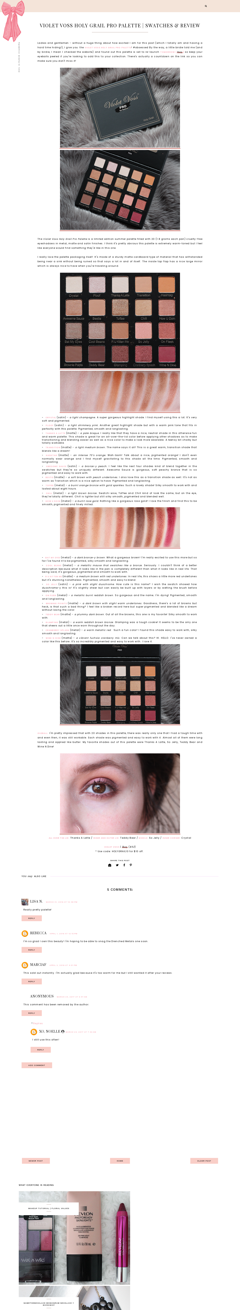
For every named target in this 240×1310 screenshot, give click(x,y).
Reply (32, 919)
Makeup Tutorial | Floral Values (48, 1209)
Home (120, 1161)
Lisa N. (36, 902)
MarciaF (38, 965)
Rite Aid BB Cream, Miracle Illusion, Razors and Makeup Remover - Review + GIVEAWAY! (150, 1257)
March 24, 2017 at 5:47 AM (72, 997)
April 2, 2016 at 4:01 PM (63, 966)
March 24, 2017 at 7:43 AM (81, 1032)
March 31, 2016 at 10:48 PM (61, 902)
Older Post (203, 1161)
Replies (38, 1023)
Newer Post (36, 1161)
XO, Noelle (49, 1032)
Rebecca (38, 934)
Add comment (37, 1066)
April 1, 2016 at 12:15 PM (63, 934)
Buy (125, 847)
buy (179, 52)
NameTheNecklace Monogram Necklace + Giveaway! (150, 1210)
